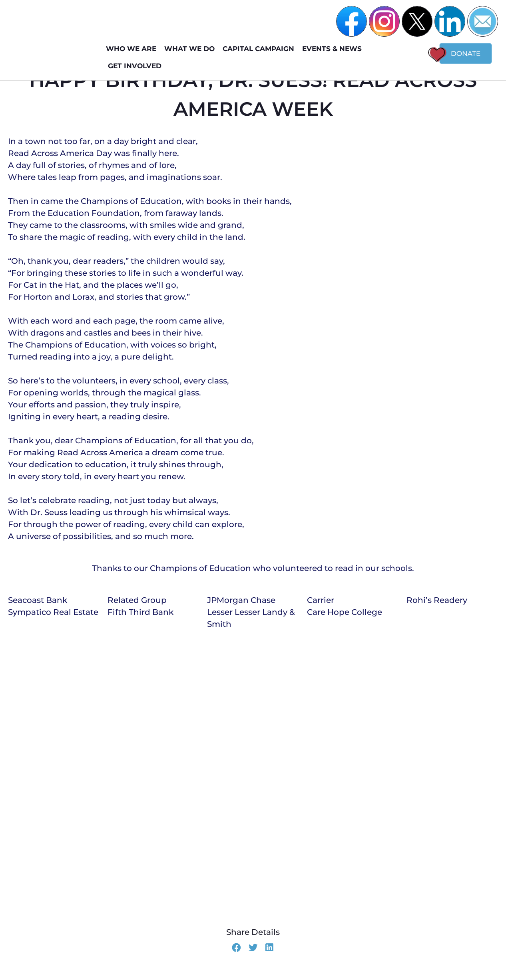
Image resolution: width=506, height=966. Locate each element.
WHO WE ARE (133, 49)
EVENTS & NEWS (334, 49)
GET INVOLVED (136, 66)
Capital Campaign (260, 49)
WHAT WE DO (191, 49)
